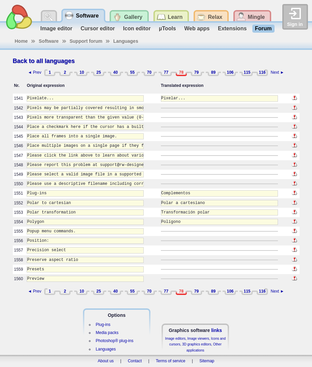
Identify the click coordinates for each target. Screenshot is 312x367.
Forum (263, 28)
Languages (125, 41)
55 (132, 72)
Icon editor (137, 28)
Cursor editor (98, 28)
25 (98, 72)
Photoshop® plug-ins (115, 340)
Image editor (56, 28)
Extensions (232, 28)
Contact (135, 361)
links (216, 330)
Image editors (175, 338)
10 (82, 72)
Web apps (196, 28)
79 (196, 72)
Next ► (277, 72)
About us (106, 361)
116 (262, 72)
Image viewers (198, 338)
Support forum (85, 41)
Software (49, 41)
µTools (167, 28)
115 (247, 72)
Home (21, 41)
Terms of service (170, 361)
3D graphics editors (196, 344)
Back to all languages (44, 61)
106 (230, 72)
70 (149, 72)
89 (213, 72)
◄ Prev (34, 72)
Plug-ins (103, 324)
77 (166, 72)
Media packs (107, 332)
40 (115, 72)
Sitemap (206, 361)
